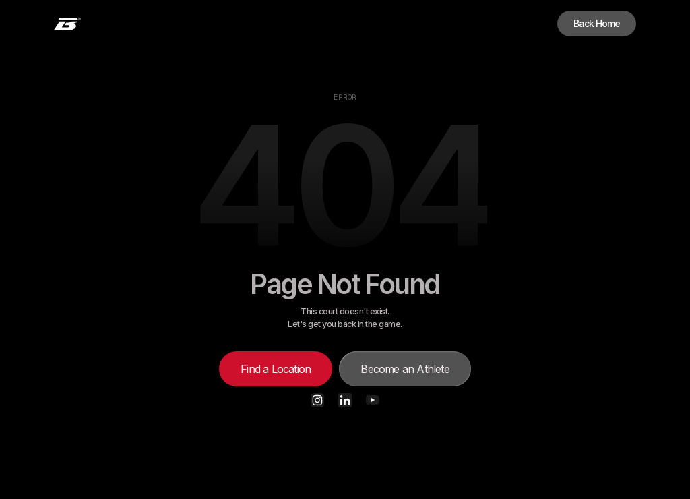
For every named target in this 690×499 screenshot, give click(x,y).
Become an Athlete (404, 369)
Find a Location (276, 369)
